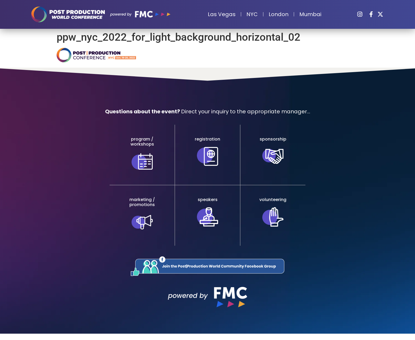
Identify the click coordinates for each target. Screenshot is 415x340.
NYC (252, 14)
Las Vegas (222, 14)
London (278, 14)
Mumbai (310, 14)
